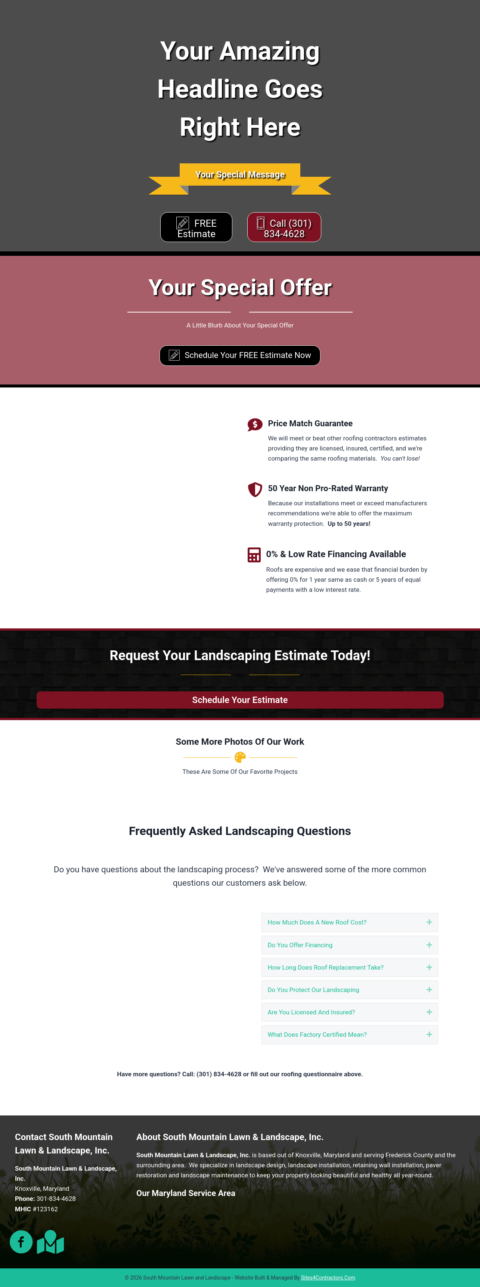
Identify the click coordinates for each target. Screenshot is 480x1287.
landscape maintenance (214, 1175)
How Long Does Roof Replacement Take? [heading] (325, 967)
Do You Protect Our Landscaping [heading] (313, 989)
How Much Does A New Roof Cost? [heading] (316, 922)
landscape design (260, 1165)
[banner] (240, 174)
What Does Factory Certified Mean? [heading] (317, 1034)
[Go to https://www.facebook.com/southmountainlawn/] (21, 1242)
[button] (429, 922)
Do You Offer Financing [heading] (299, 945)
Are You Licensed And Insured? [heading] (311, 1012)
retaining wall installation (388, 1165)
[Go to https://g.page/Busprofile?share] (49, 1242)
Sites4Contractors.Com (328, 1278)
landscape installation (319, 1165)
